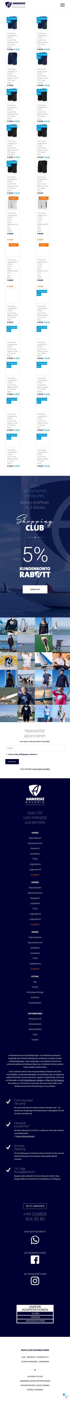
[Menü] (61, 5)
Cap (35, 982)
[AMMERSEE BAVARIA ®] (29, 5)
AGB (23, 1357)
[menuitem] (61, 5)
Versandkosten (35, 1024)
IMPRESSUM (44, 1362)
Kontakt (35, 1040)
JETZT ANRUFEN (35, 1206)
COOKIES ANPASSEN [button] (29, 1362)
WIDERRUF (31, 1357)
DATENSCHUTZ (43, 1357)
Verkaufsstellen (35, 1029)
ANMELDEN (35, 589)
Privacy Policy (13, 754)
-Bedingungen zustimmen (23, 754)
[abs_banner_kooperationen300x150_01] (35, 1314)
